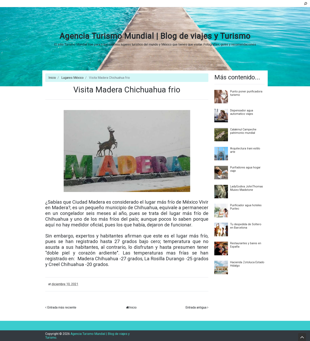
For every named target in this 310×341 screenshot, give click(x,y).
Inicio (52, 78)
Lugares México (72, 78)
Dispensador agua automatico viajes (241, 112)
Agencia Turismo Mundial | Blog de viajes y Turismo (155, 36)
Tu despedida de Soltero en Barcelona (245, 226)
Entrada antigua (195, 307)
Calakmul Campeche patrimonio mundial (243, 131)
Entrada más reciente (61, 307)
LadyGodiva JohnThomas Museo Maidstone (246, 188)
